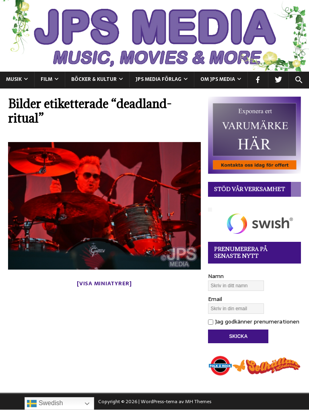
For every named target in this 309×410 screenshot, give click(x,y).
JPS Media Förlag (158, 79)
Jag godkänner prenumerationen (253, 321)
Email (215, 299)
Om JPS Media (217, 79)
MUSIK (14, 79)
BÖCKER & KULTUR (94, 79)
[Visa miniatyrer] (104, 283)
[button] (298, 80)
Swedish (45, 403)
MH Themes (198, 402)
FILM (46, 79)
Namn (216, 276)
